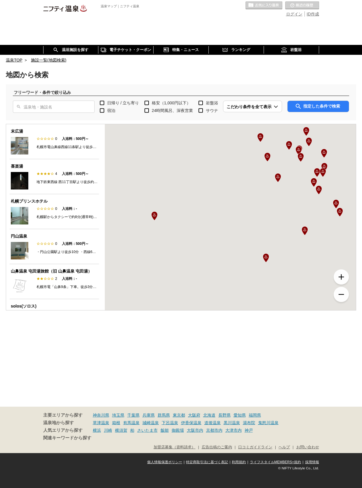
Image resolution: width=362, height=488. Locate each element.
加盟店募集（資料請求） (174, 447)
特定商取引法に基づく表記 (207, 462)
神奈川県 (101, 415)
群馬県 (164, 415)
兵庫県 (148, 415)
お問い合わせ (307, 447)
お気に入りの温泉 (264, 5)
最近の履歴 (302, 5)
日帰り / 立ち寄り (123, 103)
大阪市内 (195, 430)
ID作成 (313, 14)
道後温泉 (212, 422)
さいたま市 (147, 430)
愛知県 (240, 415)
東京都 (179, 415)
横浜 (97, 430)
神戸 (249, 430)
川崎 (108, 430)
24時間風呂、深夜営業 (172, 110)
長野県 (224, 415)
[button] (266, 258)
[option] (54, 141)
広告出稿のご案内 (217, 447)
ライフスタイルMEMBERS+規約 (275, 462)
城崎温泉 (150, 422)
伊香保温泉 (191, 422)
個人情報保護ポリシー (164, 462)
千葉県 (133, 415)
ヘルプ (284, 447)
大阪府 (194, 415)
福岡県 (255, 415)
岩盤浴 (212, 103)
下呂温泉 (170, 422)
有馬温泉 (131, 422)
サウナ (212, 110)
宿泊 (111, 110)
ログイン (294, 14)
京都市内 (214, 430)
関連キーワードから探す (67, 438)
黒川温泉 (232, 422)
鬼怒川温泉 (268, 422)
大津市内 (233, 430)
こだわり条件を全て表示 (249, 106)
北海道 (209, 415)
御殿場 (178, 430)
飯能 (165, 430)
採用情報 (312, 462)
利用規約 (239, 462)
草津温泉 (101, 422)
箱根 (116, 422)
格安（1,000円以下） (171, 103)
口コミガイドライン (255, 447)
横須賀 (121, 430)
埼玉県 (118, 415)
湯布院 (249, 422)
